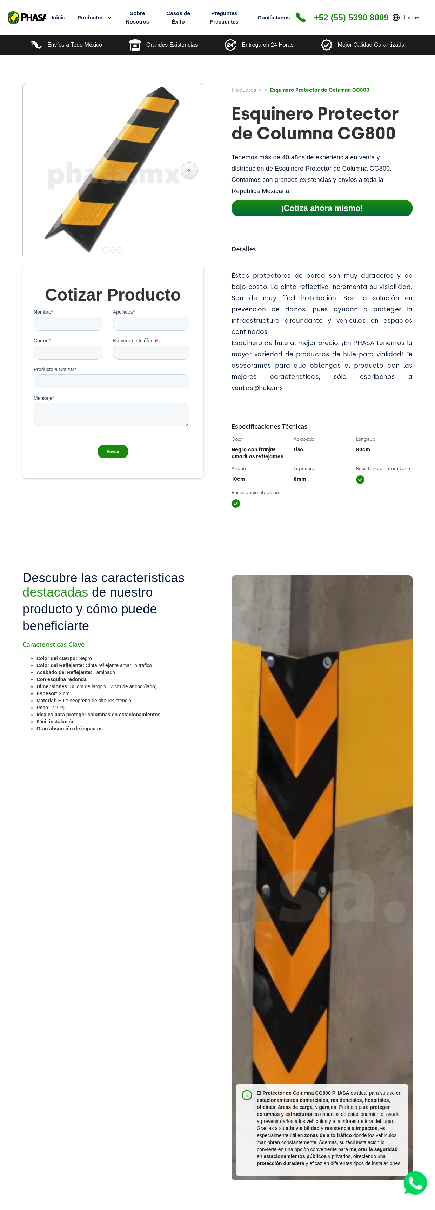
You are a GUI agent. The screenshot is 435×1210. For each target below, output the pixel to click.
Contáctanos (273, 17)
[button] (408, 17)
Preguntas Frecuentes (224, 17)
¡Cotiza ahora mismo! (322, 208)
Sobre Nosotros (137, 17)
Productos (244, 90)
